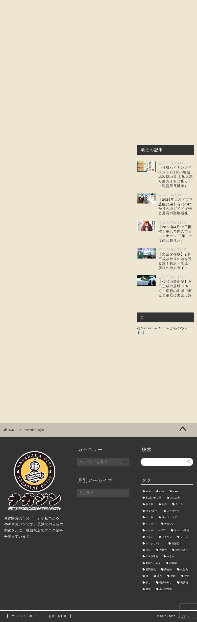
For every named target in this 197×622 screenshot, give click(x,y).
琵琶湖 (173, 563)
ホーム (17, 58)
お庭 (164, 504)
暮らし (172, 58)
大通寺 (163, 550)
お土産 (149, 504)
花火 (159, 576)
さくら (179, 504)
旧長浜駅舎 (152, 556)
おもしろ (146, 58)
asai (148, 491)
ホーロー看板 (181, 530)
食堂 (148, 589)
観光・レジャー (112, 58)
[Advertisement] (66, 154)
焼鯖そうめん (153, 563)
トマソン (151, 524)
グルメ (80, 58)
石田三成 (151, 569)
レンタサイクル (154, 543)
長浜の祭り (165, 582)
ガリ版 (149, 517)
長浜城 (184, 582)
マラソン (167, 537)
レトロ (184, 537)
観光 (186, 576)
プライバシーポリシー (26, 616)
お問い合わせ (23, 69)
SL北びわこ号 (153, 497)
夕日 (148, 550)
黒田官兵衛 (165, 589)
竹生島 (184, 569)
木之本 (170, 556)
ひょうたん (152, 510)
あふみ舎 (175, 497)
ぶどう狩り (173, 510)
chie (161, 491)
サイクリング (169, 517)
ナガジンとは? (48, 58)
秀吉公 (168, 569)
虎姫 (173, 576)
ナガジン (169, 524)
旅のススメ (181, 550)
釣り (148, 582)
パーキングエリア (156, 530)
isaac (176, 491)
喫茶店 (175, 543)
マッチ (149, 537)
